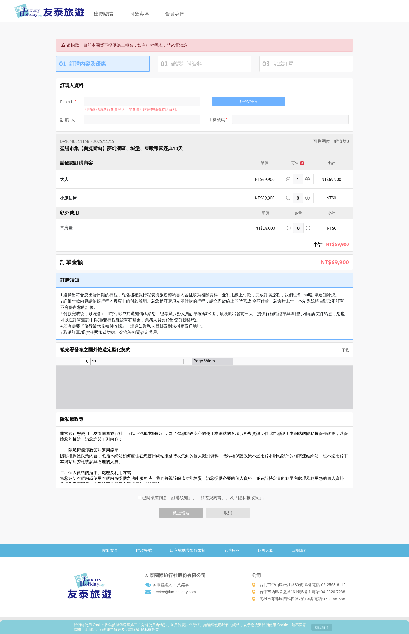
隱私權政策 (150, 629)
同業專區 (139, 14)
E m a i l (67, 101)
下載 (343, 350)
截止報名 (181, 512)
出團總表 (104, 14)
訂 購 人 (67, 119)
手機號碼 (216, 119)
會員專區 (175, 14)
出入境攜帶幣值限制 (187, 550)
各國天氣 (265, 550)
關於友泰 (110, 550)
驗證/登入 (249, 101)
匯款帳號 (144, 550)
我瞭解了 (322, 627)
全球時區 (231, 550)
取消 (228, 512)
